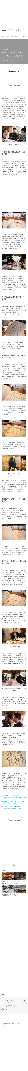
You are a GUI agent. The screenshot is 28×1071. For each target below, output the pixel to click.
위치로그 (24, 36)
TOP (25, 1024)
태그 (7, 36)
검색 (22, 31)
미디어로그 (15, 36)
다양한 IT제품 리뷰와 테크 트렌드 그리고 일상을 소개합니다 (10, 1006)
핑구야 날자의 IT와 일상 (13, 31)
